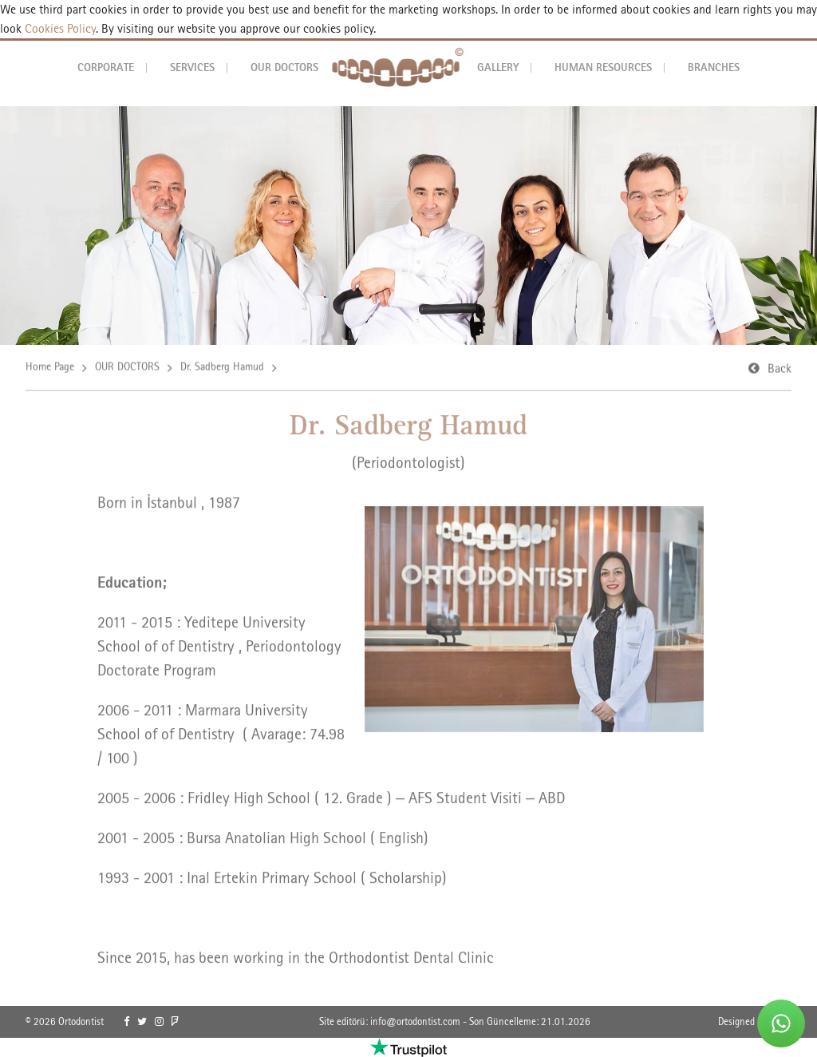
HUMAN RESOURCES (603, 67)
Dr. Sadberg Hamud (222, 367)
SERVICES (192, 67)
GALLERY (498, 67)
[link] (126, 1022)
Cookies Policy (59, 28)
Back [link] (779, 369)
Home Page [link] (50, 367)
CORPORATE (105, 67)
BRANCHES (714, 67)
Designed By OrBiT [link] (754, 1021)
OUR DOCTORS (284, 67)
